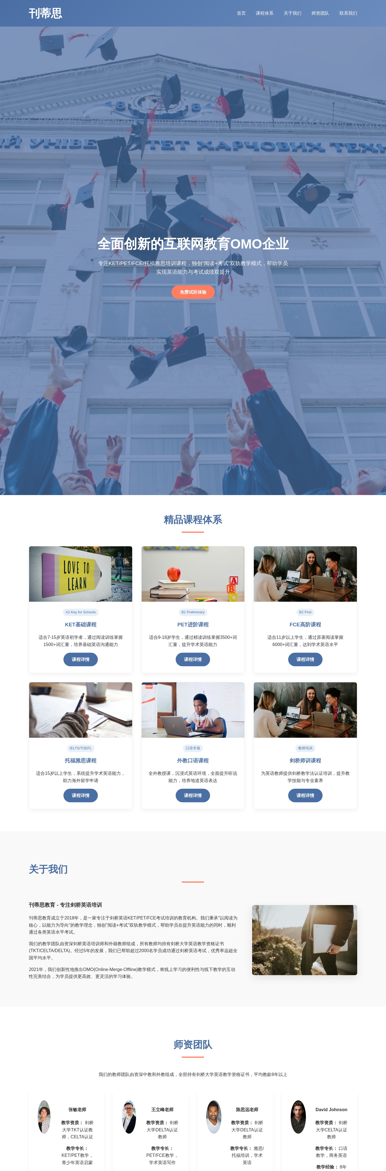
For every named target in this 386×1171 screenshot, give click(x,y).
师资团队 (320, 13)
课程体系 (265, 13)
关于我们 (293, 13)
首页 (242, 13)
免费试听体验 (193, 292)
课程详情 (81, 659)
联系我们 (348, 13)
